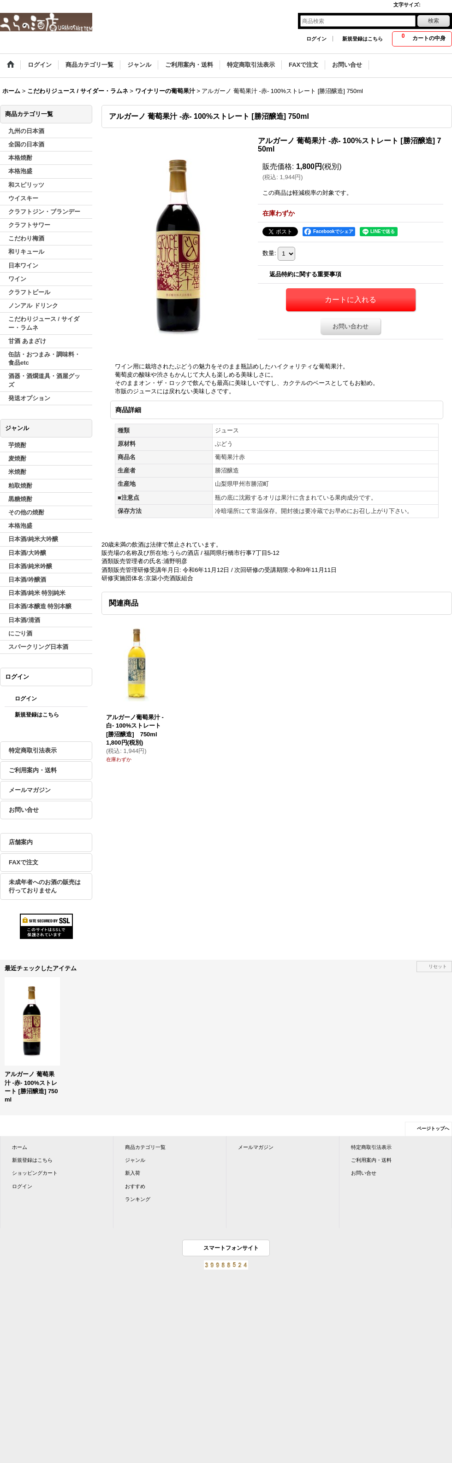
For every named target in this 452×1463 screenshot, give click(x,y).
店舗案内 (21, 842)
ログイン (316, 38)
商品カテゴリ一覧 (145, 1147)
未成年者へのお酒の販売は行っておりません (45, 886)
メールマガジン (30, 790)
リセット (437, 966)
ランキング (137, 1199)
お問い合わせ (351, 326)
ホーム (19, 1147)
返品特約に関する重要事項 (305, 274)
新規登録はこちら (362, 38)
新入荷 (132, 1173)
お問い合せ (24, 809)
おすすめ (135, 1186)
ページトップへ (433, 1128)
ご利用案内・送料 (33, 770)
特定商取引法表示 (33, 750)
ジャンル (135, 1160)
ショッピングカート (35, 1173)
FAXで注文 (23, 862)
